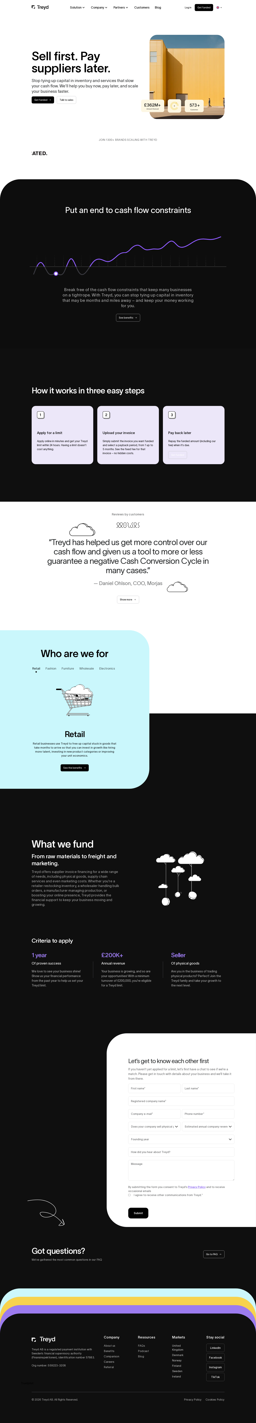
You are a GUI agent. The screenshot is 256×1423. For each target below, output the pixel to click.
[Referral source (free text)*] (181, 1152)
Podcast (143, 1351)
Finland (176, 1365)
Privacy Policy (197, 1186)
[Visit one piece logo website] (174, 153)
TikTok (215, 1376)
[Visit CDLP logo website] (83, 153)
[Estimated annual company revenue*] (208, 1126)
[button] (78, 7)
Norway (176, 1360)
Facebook (215, 1357)
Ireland (176, 1376)
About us (109, 1345)
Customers (142, 7)
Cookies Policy (215, 1399)
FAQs (141, 1345)
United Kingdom (177, 1347)
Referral (109, 1367)
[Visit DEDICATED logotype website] (36, 153)
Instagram (215, 1367)
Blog (158, 7)
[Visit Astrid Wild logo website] (214, 153)
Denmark (177, 1355)
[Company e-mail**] (154, 1114)
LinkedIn (215, 1347)
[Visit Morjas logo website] (135, 153)
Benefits (109, 1351)
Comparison (111, 1356)
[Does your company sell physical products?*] (154, 1126)
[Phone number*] (208, 1114)
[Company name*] (181, 1101)
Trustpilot (27, 1383)
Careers (109, 1361)
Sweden (177, 1371)
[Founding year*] (181, 1139)
